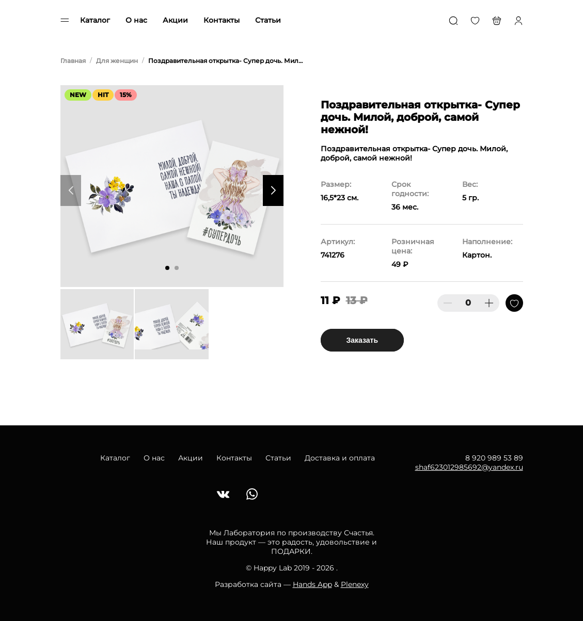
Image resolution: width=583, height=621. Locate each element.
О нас (136, 20)
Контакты (221, 20)
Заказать (362, 340)
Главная (73, 61)
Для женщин (117, 61)
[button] (167, 268)
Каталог (95, 20)
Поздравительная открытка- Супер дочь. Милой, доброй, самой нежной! (225, 61)
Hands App (312, 584)
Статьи (268, 20)
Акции (175, 20)
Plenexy (355, 584)
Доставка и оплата (340, 458)
